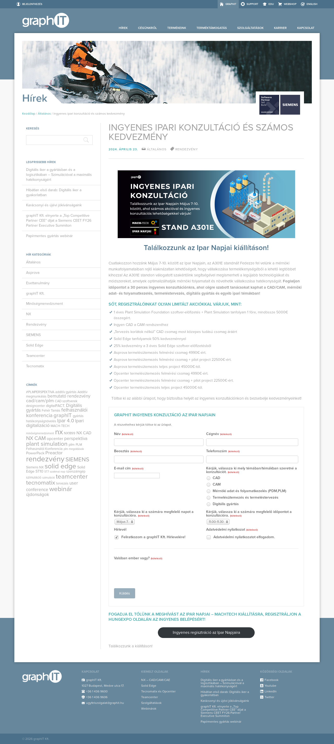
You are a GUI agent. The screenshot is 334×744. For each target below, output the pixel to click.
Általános (44, 113)
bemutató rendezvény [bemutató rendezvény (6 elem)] (68, 396)
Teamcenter (35, 356)
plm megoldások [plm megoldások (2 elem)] (74, 449)
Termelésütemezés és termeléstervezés (242, 497)
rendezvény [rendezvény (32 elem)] (45, 459)
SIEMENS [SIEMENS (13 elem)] (77, 459)
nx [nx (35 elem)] (59, 431)
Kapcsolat (305, 28)
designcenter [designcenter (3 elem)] (35, 406)
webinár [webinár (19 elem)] (60, 489)
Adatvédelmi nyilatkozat (232, 530)
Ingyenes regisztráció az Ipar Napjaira (206, 632)
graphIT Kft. (35, 293)
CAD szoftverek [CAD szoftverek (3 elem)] (66, 401)
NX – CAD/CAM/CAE (155, 679)
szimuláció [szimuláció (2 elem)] (48, 477)
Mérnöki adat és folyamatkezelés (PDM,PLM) (246, 491)
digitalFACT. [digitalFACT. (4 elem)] (55, 406)
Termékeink (176, 28)
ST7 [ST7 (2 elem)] (46, 471)
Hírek (123, 28)
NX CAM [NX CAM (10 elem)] (36, 438)
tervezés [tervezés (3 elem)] (62, 483)
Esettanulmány (38, 283)
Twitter (269, 697)
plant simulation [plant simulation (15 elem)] (47, 444)
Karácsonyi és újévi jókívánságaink (54, 205)
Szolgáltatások (250, 28)
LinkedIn (271, 691)
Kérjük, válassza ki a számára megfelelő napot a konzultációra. (154, 514)
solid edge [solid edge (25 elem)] (60, 466)
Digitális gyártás (222, 504)
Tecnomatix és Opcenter (158, 691)
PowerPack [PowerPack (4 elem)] (35, 453)
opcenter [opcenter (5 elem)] (55, 438)
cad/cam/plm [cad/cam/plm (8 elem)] (40, 401)
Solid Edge (34, 345)
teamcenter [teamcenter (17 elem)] (72, 476)
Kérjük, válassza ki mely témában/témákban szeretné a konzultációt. (251, 470)
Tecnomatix (35, 366)
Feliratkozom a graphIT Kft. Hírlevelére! (149, 537)
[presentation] (153, 573)
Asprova (32, 272)
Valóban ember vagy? (138, 558)
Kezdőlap (28, 113)
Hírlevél (120, 530)
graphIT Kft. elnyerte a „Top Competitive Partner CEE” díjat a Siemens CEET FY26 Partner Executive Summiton (58, 220)
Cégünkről (147, 28)
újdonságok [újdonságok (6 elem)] (37, 494)
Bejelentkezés (32, 4)
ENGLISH (312, 4)
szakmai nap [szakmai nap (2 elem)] (57, 471)
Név (123, 434)
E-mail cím (128, 468)
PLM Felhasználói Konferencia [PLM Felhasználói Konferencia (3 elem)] (54, 447)
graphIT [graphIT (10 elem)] (62, 415)
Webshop (290, 4)
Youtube (270, 685)
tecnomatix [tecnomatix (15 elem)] (40, 482)
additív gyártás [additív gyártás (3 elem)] (65, 392)
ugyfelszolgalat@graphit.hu (105, 702)
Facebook (271, 679)
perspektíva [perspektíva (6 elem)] (75, 438)
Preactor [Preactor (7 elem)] (54, 453)
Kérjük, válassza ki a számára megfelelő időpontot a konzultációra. (249, 514)
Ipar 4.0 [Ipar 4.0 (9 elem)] (65, 421)
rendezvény (186, 149)
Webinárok (148, 708)
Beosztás (128, 451)
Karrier (280, 28)
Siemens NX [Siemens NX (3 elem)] (35, 467)
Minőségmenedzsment (44, 303)
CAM (213, 484)
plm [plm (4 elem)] (72, 444)
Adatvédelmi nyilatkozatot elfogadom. (240, 537)
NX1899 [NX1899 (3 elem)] (69, 433)
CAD (213, 478)
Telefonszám (223, 451)
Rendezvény (36, 324)
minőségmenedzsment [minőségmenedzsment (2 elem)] (40, 433)
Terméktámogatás (211, 28)
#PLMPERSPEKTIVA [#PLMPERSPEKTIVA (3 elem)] (40, 392)
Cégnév (218, 434)
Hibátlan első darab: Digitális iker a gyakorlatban (53, 192)
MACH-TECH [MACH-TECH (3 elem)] (60, 426)
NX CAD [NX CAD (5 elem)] (83, 433)
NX (28, 314)
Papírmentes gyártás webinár (49, 236)
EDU (271, 4)
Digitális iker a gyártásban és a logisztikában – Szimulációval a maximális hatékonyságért (59, 175)
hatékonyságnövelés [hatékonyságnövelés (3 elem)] (41, 421)
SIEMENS (33, 335)
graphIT (230, 4)
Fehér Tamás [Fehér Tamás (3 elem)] (51, 410)
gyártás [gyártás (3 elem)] (78, 416)
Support (252, 4)
